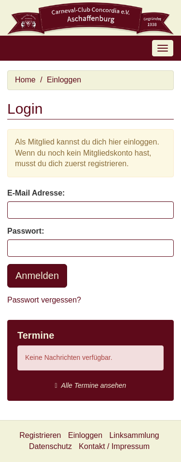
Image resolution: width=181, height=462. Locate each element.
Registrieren (40, 435)
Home (25, 80)
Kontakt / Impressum (114, 446)
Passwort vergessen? (44, 300)
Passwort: (25, 231)
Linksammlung (134, 435)
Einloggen (64, 80)
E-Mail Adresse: (36, 193)
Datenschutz (50, 446)
